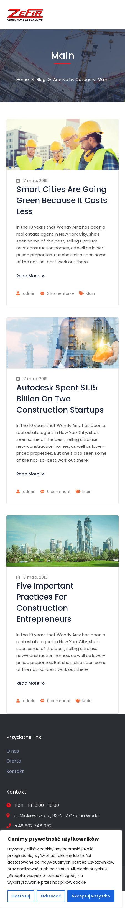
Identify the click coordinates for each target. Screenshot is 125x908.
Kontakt (15, 771)
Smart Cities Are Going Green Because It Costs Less (61, 200)
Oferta (13, 761)
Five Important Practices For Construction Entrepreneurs (44, 602)
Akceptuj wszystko (91, 896)
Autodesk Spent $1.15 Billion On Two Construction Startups (60, 398)
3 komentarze (60, 293)
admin (29, 293)
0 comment (59, 491)
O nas (12, 751)
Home (22, 79)
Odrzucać (51, 896)
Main (90, 293)
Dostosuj (21, 896)
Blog (41, 79)
